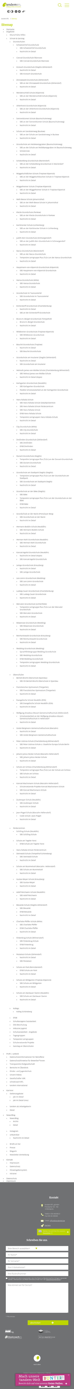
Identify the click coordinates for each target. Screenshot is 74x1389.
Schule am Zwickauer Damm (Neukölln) (32, 993)
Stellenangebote (16, 1093)
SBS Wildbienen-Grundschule (32, 335)
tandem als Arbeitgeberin (20, 1106)
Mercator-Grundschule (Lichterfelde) (31, 604)
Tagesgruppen (19, 1035)
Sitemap (48, 1373)
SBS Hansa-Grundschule (30, 283)
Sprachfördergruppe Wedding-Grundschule (38, 652)
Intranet (13, 1173)
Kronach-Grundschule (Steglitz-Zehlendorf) (34, 67)
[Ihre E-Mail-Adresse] (37, 1267)
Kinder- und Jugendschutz (21, 1071)
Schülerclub (25, 151)
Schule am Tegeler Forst (26, 840)
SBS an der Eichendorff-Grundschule (35, 313)
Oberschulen (18, 674)
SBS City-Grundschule (29, 430)
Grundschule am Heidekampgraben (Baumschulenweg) (39, 144)
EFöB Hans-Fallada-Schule (30, 413)
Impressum (14, 1163)
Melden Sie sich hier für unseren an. (54, 1232)
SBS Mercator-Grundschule (31, 613)
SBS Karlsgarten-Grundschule (32, 386)
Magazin (13, 1151)
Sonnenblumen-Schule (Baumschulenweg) (34, 118)
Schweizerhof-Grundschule (27, 45)
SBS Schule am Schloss (29, 773)
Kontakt (9, 1160)
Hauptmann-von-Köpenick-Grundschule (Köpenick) (37, 267)
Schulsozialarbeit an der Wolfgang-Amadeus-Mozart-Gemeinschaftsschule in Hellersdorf (42, 717)
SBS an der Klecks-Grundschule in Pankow (37, 215)
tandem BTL (5, 18)
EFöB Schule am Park (28, 970)
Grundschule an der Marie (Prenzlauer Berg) (34, 514)
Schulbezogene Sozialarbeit (24, 1021)
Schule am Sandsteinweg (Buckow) (30, 131)
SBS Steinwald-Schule (29, 856)
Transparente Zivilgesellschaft (22, 1064)
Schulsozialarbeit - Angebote (25, 1032)
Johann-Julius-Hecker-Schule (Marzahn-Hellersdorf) (37, 754)
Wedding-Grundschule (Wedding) (30, 648)
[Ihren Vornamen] (37, 1261)
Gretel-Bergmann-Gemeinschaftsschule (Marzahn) (37, 728)
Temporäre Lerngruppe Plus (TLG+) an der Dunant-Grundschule (46, 459)
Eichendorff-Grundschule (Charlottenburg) (34, 306)
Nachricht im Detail (28, 51)
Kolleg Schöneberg (24, 1011)
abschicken (35, 1322)
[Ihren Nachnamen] (37, 1254)
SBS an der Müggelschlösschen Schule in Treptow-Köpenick (44, 177)
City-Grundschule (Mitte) (26, 426)
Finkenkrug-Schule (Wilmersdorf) (29, 938)
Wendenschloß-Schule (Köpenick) (30, 93)
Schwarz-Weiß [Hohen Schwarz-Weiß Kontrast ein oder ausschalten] (8, 11)
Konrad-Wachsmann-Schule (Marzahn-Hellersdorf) (37, 783)
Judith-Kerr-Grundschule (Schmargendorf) (33, 238)
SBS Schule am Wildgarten (31, 983)
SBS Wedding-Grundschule (31, 655)
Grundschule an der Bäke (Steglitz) (30, 491)
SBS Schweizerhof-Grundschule (33, 48)
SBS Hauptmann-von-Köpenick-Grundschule (38, 270)
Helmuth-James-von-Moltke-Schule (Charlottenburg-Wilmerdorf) (42, 370)
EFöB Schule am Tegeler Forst (32, 844)
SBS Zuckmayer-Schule (29, 803)
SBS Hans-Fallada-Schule (30, 410)
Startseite (11, 5)
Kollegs (16, 1008)
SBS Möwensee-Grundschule (32, 626)
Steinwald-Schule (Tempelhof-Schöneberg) (34, 853)
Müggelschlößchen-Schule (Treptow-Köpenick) (35, 173)
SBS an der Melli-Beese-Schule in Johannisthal (39, 202)
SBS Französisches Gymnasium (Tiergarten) (37, 690)
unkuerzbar (14, 1135)
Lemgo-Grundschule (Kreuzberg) (29, 565)
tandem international (18, 1085)
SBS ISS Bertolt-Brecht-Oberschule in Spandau (39, 681)
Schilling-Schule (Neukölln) (27, 831)
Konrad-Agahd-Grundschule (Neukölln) (32, 552)
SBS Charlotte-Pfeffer (28, 924)
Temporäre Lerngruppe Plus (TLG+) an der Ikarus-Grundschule (46, 257)
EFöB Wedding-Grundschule (31, 659)
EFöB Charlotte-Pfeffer (29, 928)
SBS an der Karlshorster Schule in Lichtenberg (39, 228)
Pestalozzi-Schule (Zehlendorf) (28, 954)
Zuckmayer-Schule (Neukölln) (28, 800)
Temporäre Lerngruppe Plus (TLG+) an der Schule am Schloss (45, 770)
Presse (12, 1147)
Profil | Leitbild (12, 1054)
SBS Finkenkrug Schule (29, 941)
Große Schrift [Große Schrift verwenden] (19, 11)
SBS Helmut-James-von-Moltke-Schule (35, 373)
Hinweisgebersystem (18, 1170)
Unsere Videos (16, 1075)
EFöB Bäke (24, 504)
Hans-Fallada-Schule (24, 399)
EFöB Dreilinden (26, 446)
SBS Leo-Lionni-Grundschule (31, 581)
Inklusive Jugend (20, 1028)
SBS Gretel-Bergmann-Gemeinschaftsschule (38, 735)
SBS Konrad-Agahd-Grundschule (33, 559)
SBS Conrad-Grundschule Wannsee (34, 61)
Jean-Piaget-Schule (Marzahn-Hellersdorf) (33, 812)
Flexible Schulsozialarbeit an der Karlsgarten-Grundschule (44, 390)
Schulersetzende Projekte (23, 1042)
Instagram (14, 1131)
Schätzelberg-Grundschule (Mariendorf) (32, 161)
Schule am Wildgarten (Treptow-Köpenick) (33, 980)
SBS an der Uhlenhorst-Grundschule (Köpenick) (39, 109)
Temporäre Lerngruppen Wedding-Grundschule (40, 662)
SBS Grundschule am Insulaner (33, 364)
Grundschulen (19, 41)
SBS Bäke (23, 494)
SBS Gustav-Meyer (27, 882)
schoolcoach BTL (16, 1082)
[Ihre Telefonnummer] (37, 1273)
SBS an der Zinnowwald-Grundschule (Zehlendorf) (40, 83)
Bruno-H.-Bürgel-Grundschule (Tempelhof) (34, 319)
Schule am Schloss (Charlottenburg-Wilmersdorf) (36, 767)
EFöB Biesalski (25, 912)
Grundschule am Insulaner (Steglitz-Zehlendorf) (36, 357)
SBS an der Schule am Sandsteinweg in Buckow (39, 134)
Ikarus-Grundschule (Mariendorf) (30, 251)
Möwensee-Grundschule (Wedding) (31, 623)
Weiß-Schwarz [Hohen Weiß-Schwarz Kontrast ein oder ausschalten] (12, 11)
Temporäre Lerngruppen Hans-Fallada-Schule (39, 417)
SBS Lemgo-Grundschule (30, 572)
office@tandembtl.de (57, 1220)
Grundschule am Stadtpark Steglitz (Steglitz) (34, 472)
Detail (12, 1110)
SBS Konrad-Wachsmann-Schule (33, 790)
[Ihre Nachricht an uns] (37, 1298)
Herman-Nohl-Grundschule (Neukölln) (32, 539)
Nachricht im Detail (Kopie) (31, 377)
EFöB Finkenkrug (26, 944)
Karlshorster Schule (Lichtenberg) (30, 225)
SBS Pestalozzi (26, 961)
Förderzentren (19, 828)
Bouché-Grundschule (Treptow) (29, 344)
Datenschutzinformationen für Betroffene (27, 1057)
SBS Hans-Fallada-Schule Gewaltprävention (37, 403)
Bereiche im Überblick (19, 1067)
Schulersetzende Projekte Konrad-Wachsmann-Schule (42, 786)
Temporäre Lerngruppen (23, 1039)
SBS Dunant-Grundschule (30, 463)
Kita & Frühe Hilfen (17, 35)
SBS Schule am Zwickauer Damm (33, 996)
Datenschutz (15, 1166)
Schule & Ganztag (17, 38)
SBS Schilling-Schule (28, 834)
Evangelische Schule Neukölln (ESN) (31, 700)
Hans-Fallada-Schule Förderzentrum (31, 850)
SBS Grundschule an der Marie (32, 517)
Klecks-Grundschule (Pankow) (28, 212)
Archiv (15, 1121)
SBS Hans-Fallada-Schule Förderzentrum (36, 406)
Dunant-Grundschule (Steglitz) (29, 456)
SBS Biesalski (25, 908)
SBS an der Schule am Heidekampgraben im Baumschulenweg (46, 147)
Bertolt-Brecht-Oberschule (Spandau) (31, 678)
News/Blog (10, 1115)
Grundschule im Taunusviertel (29, 293)
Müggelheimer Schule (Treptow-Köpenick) (33, 186)
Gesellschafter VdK (17, 1078)
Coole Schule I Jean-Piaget (30, 816)
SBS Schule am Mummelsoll (31, 869)
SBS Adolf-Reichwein (28, 895)
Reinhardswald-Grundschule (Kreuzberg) (33, 635)
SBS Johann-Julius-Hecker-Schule (33, 757)
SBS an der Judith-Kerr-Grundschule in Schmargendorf (42, 241)
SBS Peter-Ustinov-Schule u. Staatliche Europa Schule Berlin (44, 744)
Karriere (9, 1090)
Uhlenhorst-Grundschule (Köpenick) (31, 105)
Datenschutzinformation (53, 1279)
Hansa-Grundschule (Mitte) (27, 280)
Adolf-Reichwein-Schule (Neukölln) (30, 892)
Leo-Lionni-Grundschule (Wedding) (30, 578)
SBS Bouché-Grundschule (30, 351)
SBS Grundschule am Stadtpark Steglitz (36, 481)
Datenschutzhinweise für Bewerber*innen (27, 1060)
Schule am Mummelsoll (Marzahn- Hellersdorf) (35, 866)
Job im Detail (18, 1097)
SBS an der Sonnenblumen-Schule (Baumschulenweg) (42, 122)
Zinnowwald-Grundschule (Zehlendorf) (32, 80)
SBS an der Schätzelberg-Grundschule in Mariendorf (41, 164)
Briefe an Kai (15, 1144)
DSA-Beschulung (20, 1025)
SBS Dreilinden (26, 443)
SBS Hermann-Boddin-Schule (32, 530)
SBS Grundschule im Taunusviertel (34, 296)
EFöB (15, 1018)
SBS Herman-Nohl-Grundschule (33, 542)
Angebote (10, 31)
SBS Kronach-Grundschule (31, 74)
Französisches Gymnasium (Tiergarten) (32, 687)
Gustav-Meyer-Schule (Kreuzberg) (30, 879)
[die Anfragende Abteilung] (37, 1248)
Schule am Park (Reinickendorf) (29, 967)
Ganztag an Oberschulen (23, 1046)
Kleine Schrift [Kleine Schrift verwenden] (16, 11)
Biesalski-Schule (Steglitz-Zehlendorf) (31, 905)
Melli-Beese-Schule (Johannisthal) (30, 199)
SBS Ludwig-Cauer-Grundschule (33, 594)
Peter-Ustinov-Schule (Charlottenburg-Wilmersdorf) (37, 741)
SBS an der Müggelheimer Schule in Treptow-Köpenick (42, 190)
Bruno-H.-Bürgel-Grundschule (32, 322)
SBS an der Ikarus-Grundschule (33, 254)
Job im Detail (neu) (20, 1100)
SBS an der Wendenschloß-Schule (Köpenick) (38, 96)
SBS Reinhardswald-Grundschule (33, 639)
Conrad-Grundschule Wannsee (29, 58)
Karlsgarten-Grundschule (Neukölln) (31, 383)
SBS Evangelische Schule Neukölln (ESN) (36, 703)
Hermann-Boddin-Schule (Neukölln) (31, 526)
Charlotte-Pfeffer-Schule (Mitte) (29, 921)
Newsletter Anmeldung (19, 1154)
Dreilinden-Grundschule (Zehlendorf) (31, 439)
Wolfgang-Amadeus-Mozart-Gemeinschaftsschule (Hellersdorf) (42, 713)
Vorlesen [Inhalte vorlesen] (23, 11)
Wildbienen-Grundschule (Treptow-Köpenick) (35, 332)
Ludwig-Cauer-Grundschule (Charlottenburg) (34, 591)
